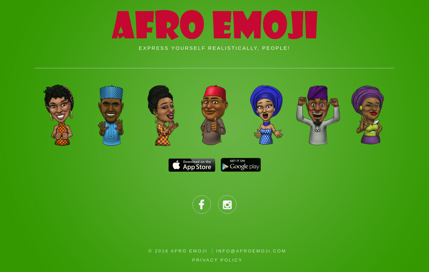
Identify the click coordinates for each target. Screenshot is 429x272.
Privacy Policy (217, 260)
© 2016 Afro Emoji (178, 250)
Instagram (227, 204)
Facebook (201, 204)
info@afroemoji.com (251, 250)
